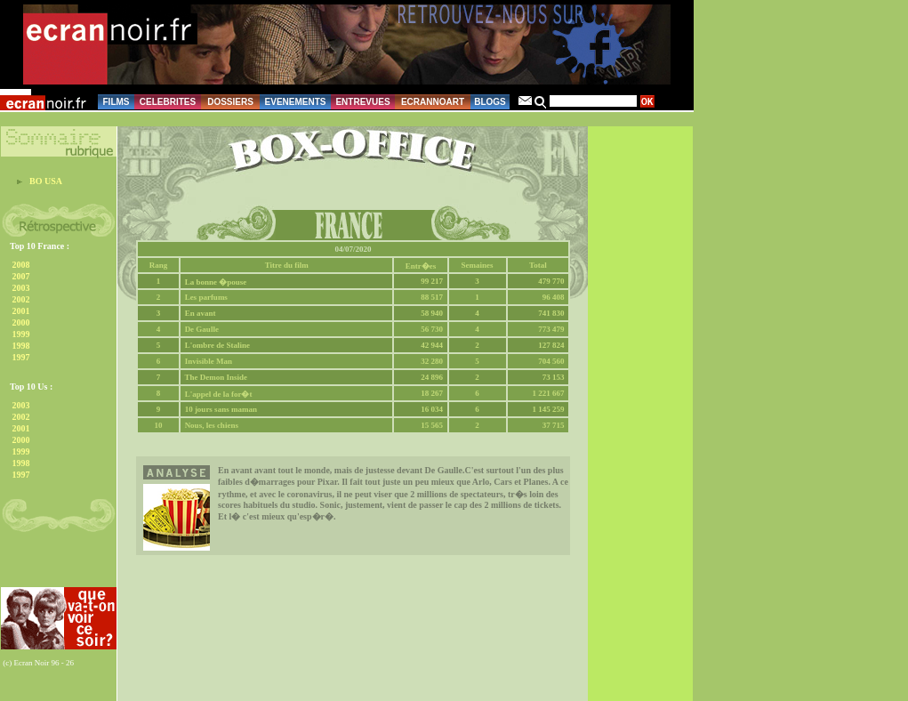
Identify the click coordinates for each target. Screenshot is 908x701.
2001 (21, 311)
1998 (21, 345)
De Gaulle (202, 329)
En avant (200, 313)
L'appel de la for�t (219, 394)
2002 (21, 299)
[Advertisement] (50, 564)
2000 (21, 322)
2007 (21, 276)
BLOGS (490, 102)
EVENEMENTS (295, 102)
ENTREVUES (362, 102)
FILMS (116, 102)
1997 (21, 357)
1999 (21, 334)
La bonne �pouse (216, 282)
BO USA (45, 181)
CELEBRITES (168, 102)
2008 (21, 265)
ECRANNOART (432, 102)
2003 (21, 288)
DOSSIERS (230, 102)
